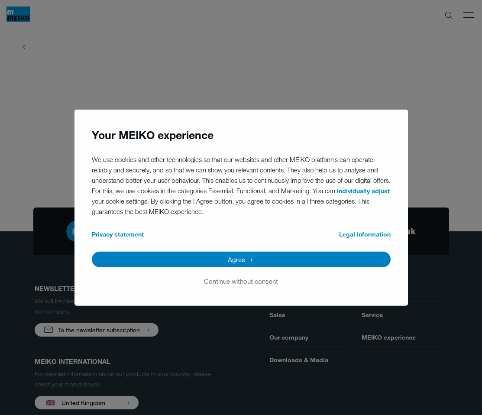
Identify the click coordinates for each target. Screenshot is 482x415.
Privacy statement (118, 233)
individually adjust (363, 190)
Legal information (365, 233)
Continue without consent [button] (241, 281)
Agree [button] (236, 259)
